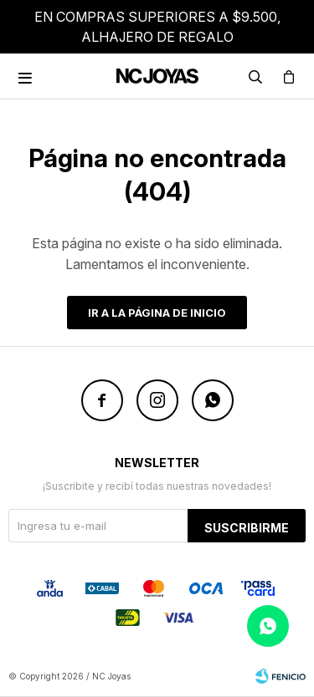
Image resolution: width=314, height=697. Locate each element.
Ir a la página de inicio (157, 312)
